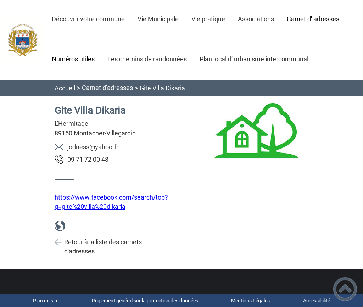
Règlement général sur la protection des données (145, 300)
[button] (345, 289)
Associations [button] (256, 19)
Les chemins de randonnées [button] (147, 59)
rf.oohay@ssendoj (92, 147)
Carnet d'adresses (107, 87)
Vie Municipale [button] (158, 19)
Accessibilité (316, 300)
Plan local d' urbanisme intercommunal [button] (254, 59)
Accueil (65, 88)
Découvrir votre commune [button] (88, 19)
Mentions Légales (250, 300)
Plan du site (45, 300)
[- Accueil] (22, 40)
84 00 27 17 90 (87, 159)
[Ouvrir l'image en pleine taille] (256, 131)
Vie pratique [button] (208, 19)
